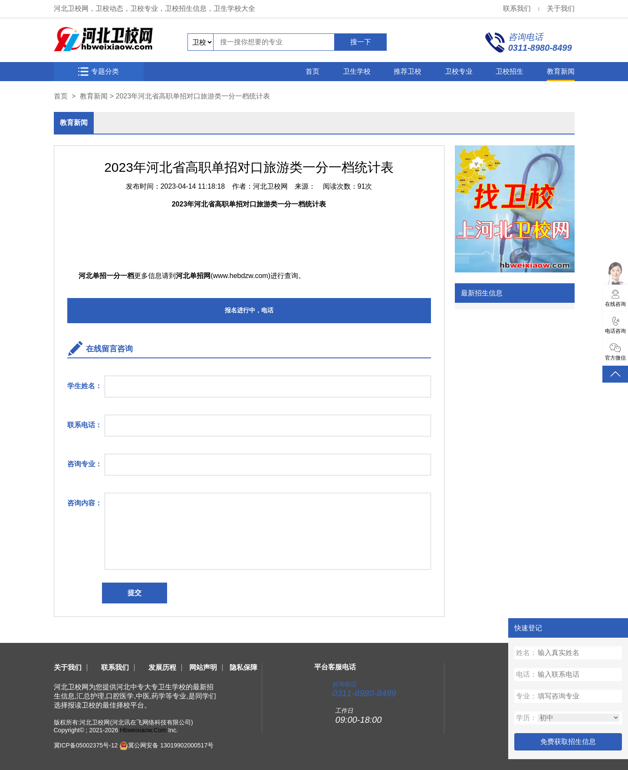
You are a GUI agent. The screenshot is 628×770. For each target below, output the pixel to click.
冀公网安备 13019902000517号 (171, 745)
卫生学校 (357, 71)
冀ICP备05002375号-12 (86, 745)
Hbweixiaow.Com (143, 730)
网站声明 (203, 667)
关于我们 (561, 8)
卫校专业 (459, 71)
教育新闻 (561, 71)
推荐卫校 (407, 71)
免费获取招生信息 (568, 741)
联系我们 (517, 8)
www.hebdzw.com (240, 275)
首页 (312, 71)
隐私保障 (243, 667)
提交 (134, 592)
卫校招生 (509, 71)
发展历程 (162, 667)
